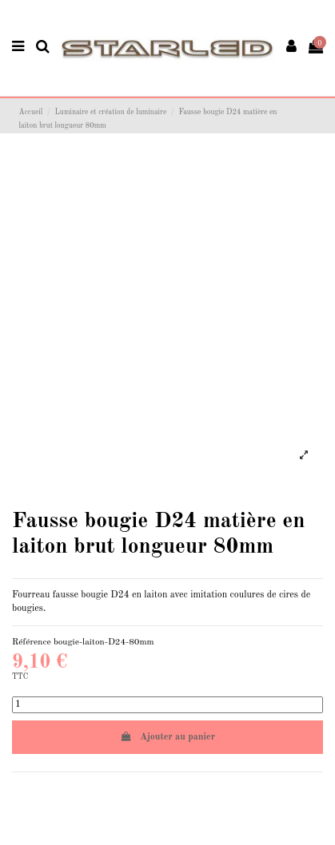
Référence (31, 642)
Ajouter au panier (167, 737)
